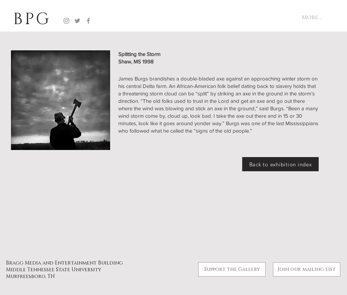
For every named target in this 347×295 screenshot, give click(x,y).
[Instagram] (66, 20)
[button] (306, 269)
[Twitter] (77, 20)
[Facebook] (88, 20)
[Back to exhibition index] (280, 164)
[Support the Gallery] (232, 269)
